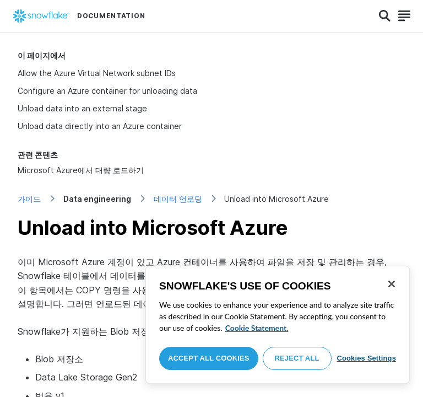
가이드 (29, 198)
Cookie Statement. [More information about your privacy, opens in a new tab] (257, 327)
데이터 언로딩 (178, 198)
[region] (277, 325)
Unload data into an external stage (82, 108)
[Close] (391, 284)
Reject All (297, 358)
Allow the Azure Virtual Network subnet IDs (97, 73)
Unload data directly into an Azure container (100, 126)
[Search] (384, 16)
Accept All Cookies (209, 358)
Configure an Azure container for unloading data (107, 90)
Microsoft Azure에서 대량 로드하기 (81, 170)
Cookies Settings (366, 358)
